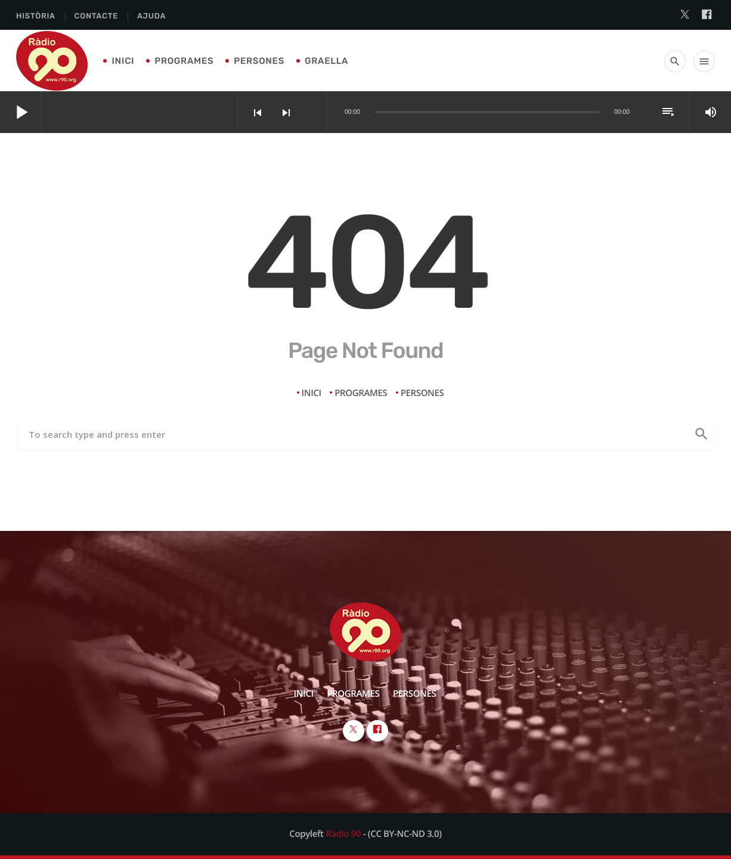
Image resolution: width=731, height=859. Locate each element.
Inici (122, 60)
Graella (326, 60)
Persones (259, 60)
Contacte (96, 16)
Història (35, 16)
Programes (183, 60)
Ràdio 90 (343, 834)
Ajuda (151, 16)
